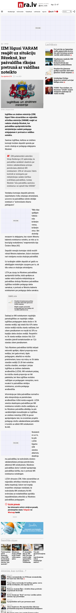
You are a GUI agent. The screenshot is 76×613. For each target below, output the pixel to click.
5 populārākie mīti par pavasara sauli (21, 602)
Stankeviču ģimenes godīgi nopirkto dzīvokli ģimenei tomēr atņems (23, 302)
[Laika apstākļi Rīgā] (55, 5)
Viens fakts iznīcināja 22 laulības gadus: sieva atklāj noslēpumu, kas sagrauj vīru (24, 584)
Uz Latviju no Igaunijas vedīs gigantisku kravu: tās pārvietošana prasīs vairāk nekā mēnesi (63, 52)
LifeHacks (37, 11)
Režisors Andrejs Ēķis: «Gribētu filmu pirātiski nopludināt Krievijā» (24, 590)
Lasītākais (51, 44)
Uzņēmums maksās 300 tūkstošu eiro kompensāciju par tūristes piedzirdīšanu (63, 62)
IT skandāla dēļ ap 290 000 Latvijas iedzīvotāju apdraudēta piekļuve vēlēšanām (27, 557)
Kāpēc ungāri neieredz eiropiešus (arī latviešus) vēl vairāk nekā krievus (24, 308)
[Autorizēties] (74, 12)
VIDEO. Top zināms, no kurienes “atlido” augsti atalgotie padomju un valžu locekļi (63, 91)
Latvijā (6, 44)
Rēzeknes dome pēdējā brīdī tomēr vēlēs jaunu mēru (16, 555)
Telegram (26, 510)
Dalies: (15, 517)
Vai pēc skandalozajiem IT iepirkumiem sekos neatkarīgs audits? (39, 557)
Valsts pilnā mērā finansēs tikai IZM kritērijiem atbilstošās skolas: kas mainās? (5, 558)
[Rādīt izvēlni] (2, 12)
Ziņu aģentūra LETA (6, 76)
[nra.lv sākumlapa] (27, 5)
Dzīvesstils (20, 11)
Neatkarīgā (11, 11)
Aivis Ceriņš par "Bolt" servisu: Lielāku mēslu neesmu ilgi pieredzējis (24, 595)
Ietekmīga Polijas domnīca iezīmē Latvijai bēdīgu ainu (64, 80)
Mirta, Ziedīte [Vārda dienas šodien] (43, 6)
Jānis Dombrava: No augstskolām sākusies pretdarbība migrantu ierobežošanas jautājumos (24, 607)
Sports (44, 11)
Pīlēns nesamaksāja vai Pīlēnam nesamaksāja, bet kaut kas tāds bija (24, 578)
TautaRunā (29, 11)
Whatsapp (11, 512)
